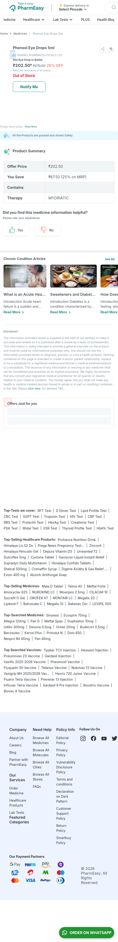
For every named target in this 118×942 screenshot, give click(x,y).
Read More (31, 126)
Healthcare (31, 20)
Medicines (20, 33)
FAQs (37, 787)
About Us (16, 738)
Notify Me (29, 86)
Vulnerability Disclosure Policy (65, 767)
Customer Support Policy (63, 813)
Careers (15, 745)
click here (34, 388)
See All (110, 259)
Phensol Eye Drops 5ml (48, 33)
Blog (12, 752)
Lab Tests (60, 20)
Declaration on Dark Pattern (65, 796)
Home (4, 33)
